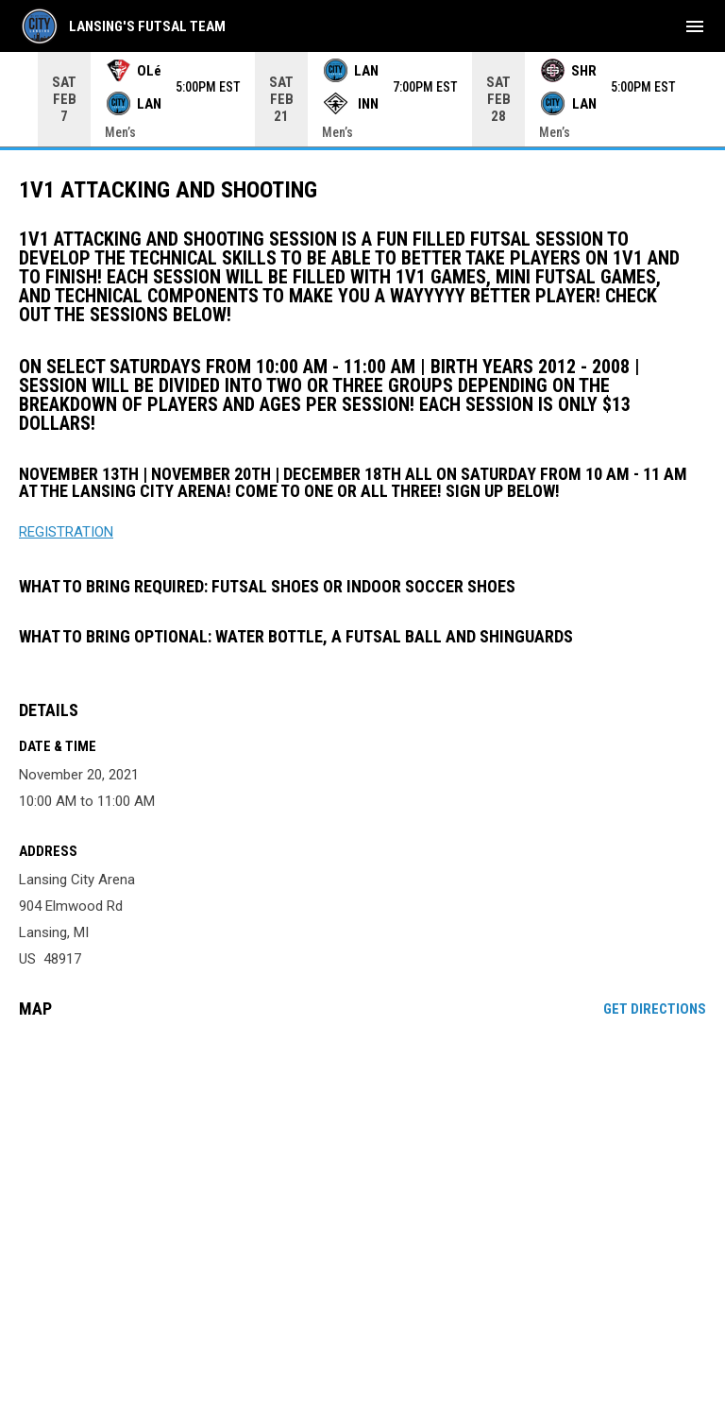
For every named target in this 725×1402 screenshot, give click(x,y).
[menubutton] (694, 26)
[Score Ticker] (362, 99)
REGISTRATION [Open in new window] (66, 531)
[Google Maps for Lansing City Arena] (362, 1178)
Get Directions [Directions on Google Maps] (654, 1008)
